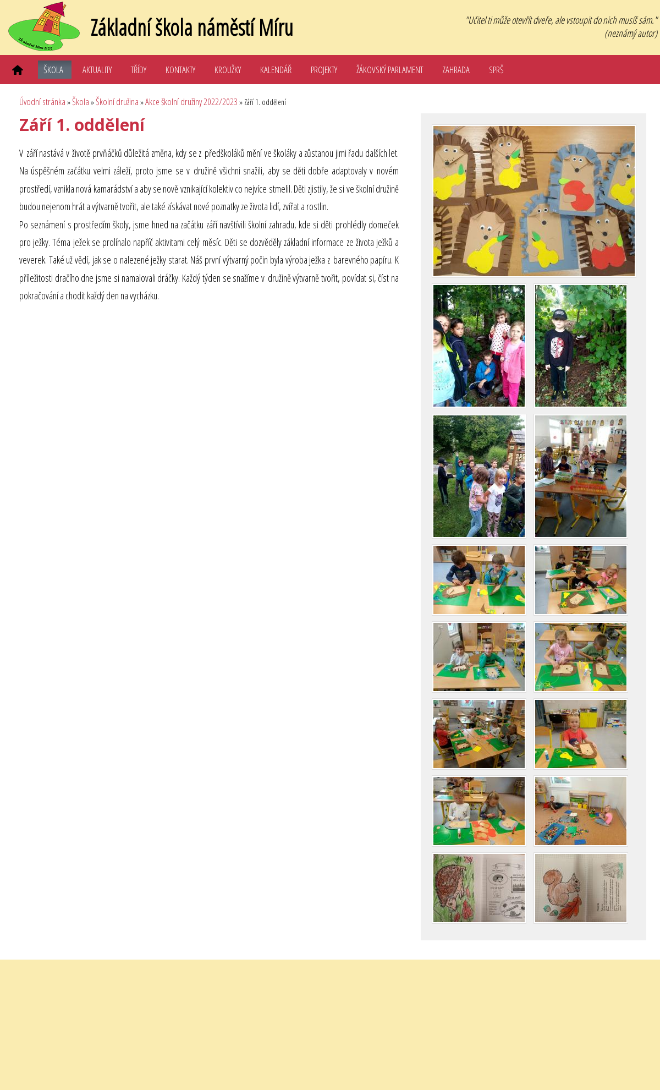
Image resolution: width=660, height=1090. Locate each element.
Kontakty (180, 69)
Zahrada (456, 69)
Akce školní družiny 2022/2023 (191, 101)
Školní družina (117, 101)
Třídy (138, 69)
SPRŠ (496, 69)
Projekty (324, 69)
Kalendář (276, 69)
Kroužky (228, 69)
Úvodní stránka (42, 101)
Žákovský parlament (389, 69)
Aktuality (97, 69)
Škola (53, 69)
